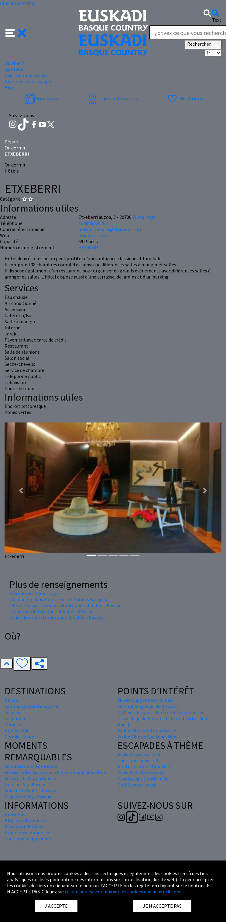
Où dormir (15, 148)
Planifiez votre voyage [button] (28, 81)
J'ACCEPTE (56, 906)
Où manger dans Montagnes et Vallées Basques (58, 599)
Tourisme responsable (28, 839)
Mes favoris (184, 98)
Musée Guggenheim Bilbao (145, 700)
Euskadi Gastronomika (141, 773)
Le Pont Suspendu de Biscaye (147, 706)
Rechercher (203, 44)
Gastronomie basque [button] (26, 75)
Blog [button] (10, 87)
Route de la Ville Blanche (143, 766)
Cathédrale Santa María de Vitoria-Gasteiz (161, 712)
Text (216, 20)
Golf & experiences (137, 785)
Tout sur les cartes (112, 98)
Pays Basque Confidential (144, 779)
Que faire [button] (14, 69)
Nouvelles (15, 814)
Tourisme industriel (138, 760)
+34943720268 (93, 223)
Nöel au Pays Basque (25, 784)
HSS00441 (88, 247)
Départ (12, 141)
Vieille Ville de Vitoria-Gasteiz (148, 730)
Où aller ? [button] (14, 63)
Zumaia (12, 724)
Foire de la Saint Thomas (30, 790)
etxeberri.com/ (93, 235)
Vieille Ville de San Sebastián (147, 737)
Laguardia (15, 718)
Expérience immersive (27, 832)
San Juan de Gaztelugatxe (31, 706)
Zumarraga (144, 217)
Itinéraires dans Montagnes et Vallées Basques (57, 618)
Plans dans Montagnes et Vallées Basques (52, 611)
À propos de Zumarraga (33, 593)
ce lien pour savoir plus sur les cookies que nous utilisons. (123, 892)
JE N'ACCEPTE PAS (162, 906)
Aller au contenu (17, 3)
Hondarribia (17, 730)
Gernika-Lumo (19, 737)
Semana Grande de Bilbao (31, 766)
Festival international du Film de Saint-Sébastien (55, 772)
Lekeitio (13, 712)
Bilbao (11, 700)
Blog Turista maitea (25, 820)
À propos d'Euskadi (24, 826)
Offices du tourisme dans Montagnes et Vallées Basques (66, 605)
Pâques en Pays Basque (28, 797)
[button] (16, 32)
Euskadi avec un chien (140, 754)
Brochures (40, 98)
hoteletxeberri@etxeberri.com (110, 229)
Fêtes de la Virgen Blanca (30, 778)
